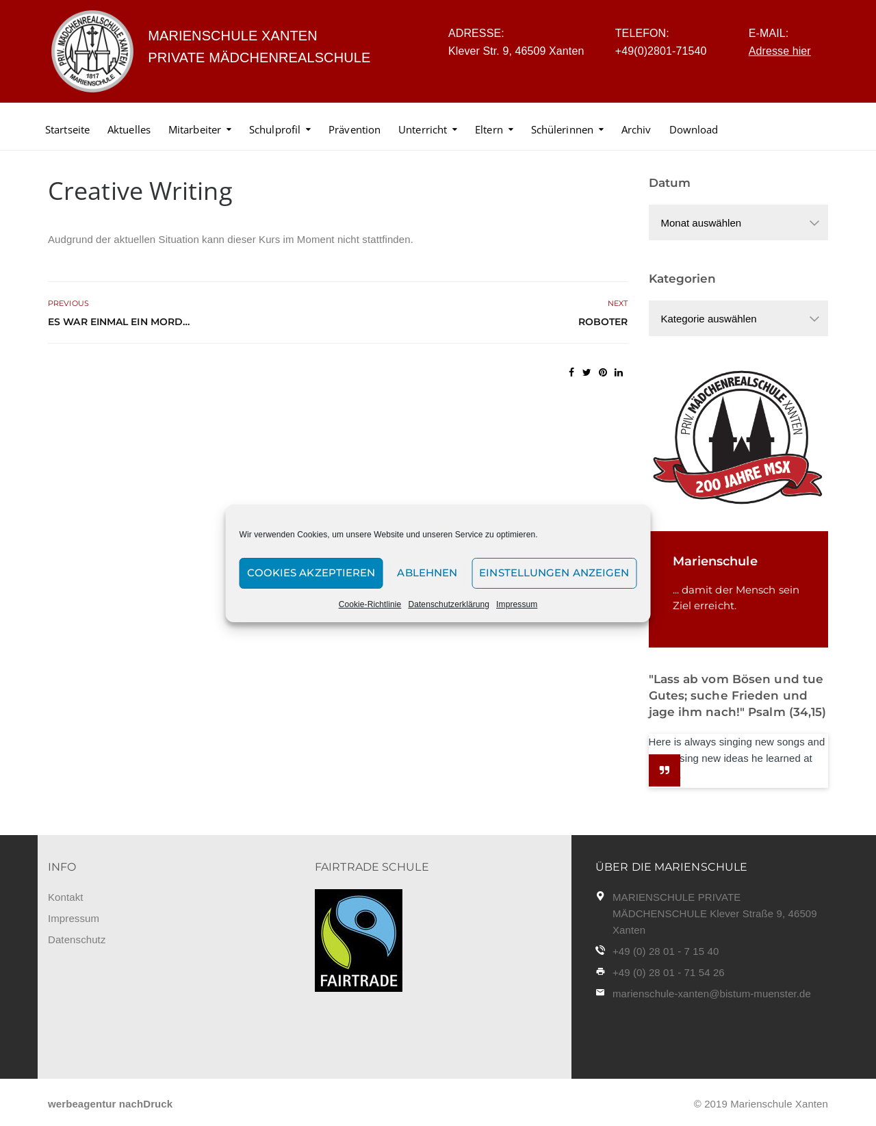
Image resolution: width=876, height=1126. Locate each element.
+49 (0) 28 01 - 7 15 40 (666, 951)
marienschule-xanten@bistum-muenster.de (712, 993)
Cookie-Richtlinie (370, 604)
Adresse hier (780, 51)
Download (694, 129)
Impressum (516, 604)
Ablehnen (427, 572)
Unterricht (422, 129)
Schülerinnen (562, 129)
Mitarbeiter (194, 129)
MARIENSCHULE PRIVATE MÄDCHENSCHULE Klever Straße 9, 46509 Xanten (715, 913)
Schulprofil (274, 129)
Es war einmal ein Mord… (119, 322)
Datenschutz (76, 939)
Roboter (603, 322)
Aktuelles (129, 129)
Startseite (67, 129)
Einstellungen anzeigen (554, 572)
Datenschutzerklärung (448, 604)
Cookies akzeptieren (311, 572)
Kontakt (65, 897)
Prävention (354, 129)
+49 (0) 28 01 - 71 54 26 (669, 972)
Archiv (636, 129)
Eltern (489, 129)
